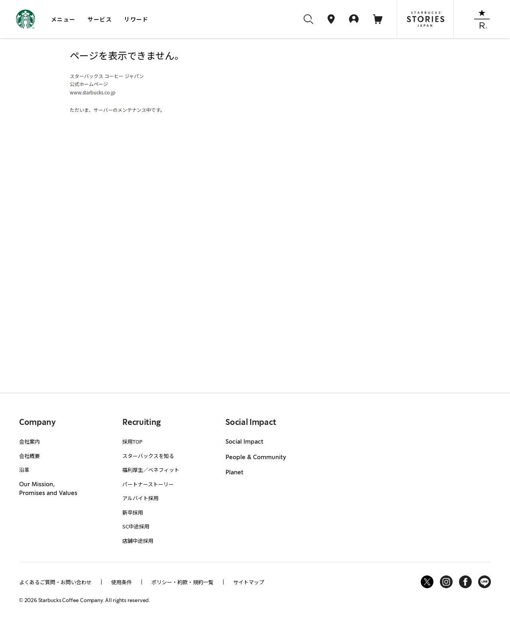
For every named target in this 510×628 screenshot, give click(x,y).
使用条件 (121, 582)
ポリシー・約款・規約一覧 (182, 582)
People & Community (256, 457)
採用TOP (132, 441)
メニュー (63, 19)
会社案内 (29, 441)
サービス (100, 19)
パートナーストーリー (148, 484)
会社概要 (29, 456)
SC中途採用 (135, 526)
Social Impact (244, 442)
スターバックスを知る (148, 456)
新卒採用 (132, 512)
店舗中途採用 (137, 540)
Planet (234, 472)
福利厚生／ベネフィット (150, 469)
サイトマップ (248, 582)
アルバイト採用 (140, 498)
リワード (136, 19)
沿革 (24, 469)
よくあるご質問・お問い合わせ (55, 582)
